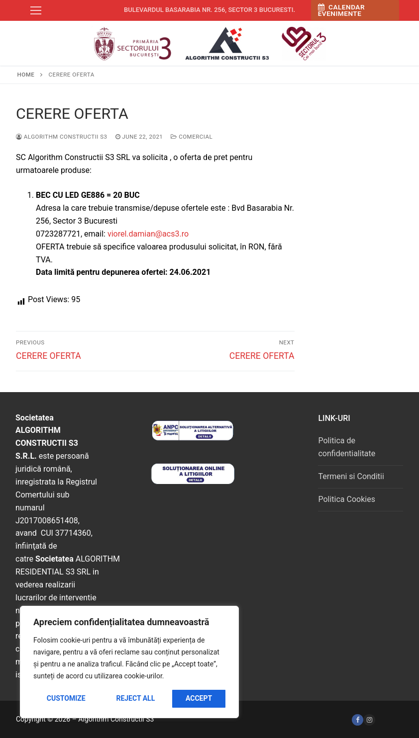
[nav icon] (36, 10)
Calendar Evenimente (341, 10)
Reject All (135, 698)
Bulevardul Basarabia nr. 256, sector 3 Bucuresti (209, 9)
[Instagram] (369, 720)
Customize (66, 698)
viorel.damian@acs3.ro (148, 234)
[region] (129, 662)
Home (26, 74)
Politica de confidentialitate (346, 447)
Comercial (191, 136)
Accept (199, 698)
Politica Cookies (346, 499)
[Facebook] (357, 720)
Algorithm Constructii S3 (61, 136)
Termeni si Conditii (351, 476)
